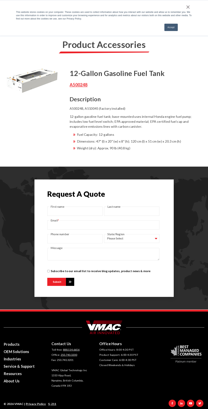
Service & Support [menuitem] (19, 366)
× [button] (188, 7)
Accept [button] (171, 27)
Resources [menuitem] (13, 373)
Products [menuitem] (12, 344)
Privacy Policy (36, 404)
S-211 (52, 404)
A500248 (79, 84)
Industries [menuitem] (12, 359)
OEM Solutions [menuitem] (16, 351)
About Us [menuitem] (12, 381)
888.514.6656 (71, 349)
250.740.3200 (69, 354)
